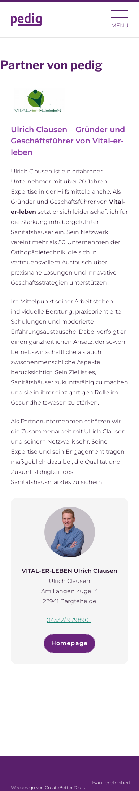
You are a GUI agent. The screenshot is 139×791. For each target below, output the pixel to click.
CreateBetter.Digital (66, 787)
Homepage (69, 643)
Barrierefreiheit (110, 782)
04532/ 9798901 (69, 620)
